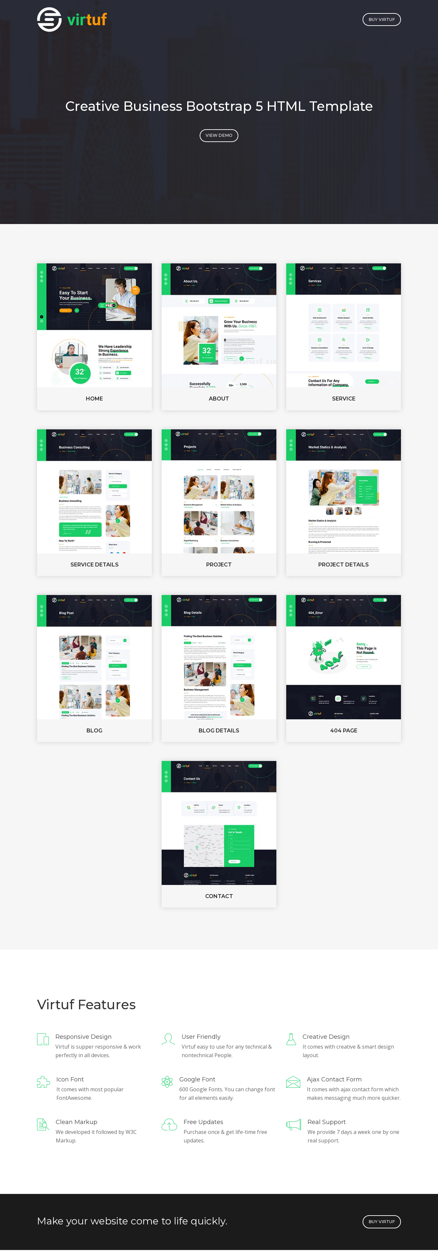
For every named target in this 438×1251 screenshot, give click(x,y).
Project (219, 566)
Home (94, 400)
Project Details (343, 566)
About (219, 400)
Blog (94, 731)
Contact (219, 897)
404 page (343, 731)
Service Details (94, 566)
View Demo (219, 136)
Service (343, 400)
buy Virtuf (381, 19)
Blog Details (219, 731)
